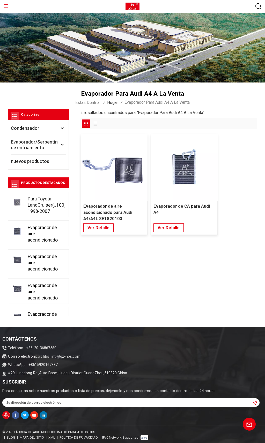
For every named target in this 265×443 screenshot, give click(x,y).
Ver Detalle (98, 217)
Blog (11, 436)
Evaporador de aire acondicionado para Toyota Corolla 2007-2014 (43, 291)
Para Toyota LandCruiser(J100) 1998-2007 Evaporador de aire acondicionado (46, 205)
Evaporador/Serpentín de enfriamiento (34, 144)
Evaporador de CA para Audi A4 (166, 199)
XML (51, 436)
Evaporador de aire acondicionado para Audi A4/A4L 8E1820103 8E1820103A (108, 202)
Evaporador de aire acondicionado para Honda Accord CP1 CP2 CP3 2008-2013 (43, 262)
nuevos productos (30, 161)
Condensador (25, 128)
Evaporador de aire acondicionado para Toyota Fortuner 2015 (43, 233)
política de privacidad (79, 436)
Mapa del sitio (32, 436)
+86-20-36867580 (41, 348)
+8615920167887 (43, 364)
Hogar (112, 102)
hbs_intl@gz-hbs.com (61, 356)
